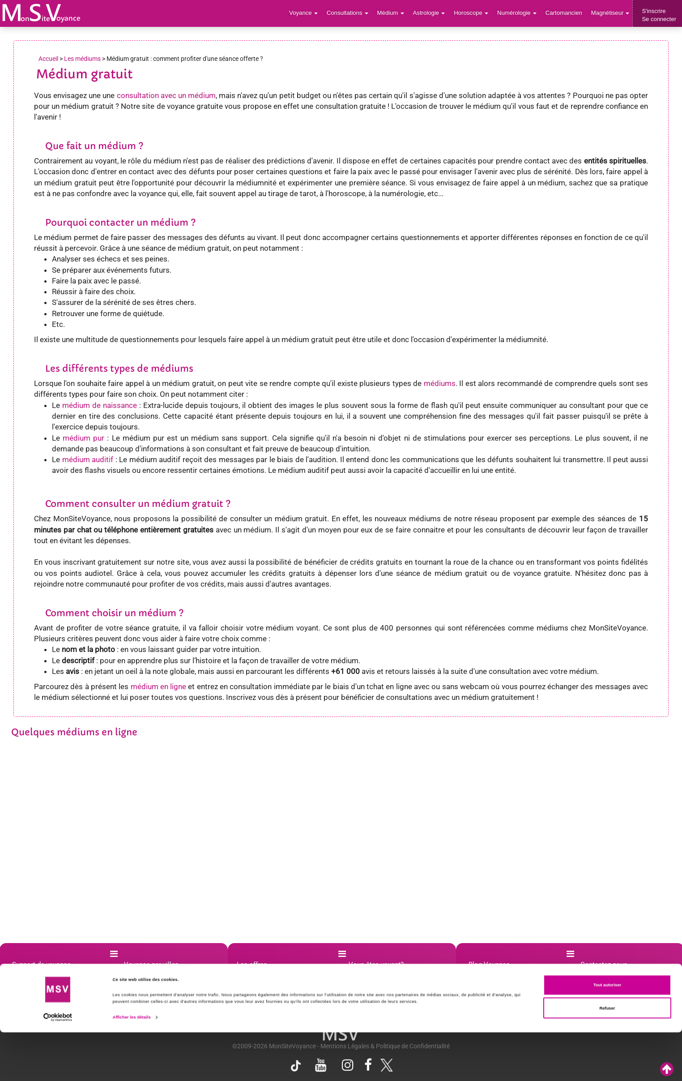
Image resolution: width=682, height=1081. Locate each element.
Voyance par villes (151, 965)
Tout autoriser (607, 1034)
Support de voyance (41, 965)
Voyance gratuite (265, 1003)
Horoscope (473, 13)
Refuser (607, 1057)
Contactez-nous (603, 965)
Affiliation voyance (380, 984)
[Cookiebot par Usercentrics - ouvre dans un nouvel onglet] (58, 1066)
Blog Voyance (489, 965)
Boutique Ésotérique (271, 974)
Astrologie (431, 13)
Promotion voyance (269, 984)
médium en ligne (159, 686)
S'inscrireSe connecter (659, 15)
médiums (440, 383)
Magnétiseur (611, 13)
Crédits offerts (262, 994)
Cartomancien (564, 13)
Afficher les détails (132, 1066)
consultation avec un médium (166, 95)
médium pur (83, 437)
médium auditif (88, 459)
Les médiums (82, 58)
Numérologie (518, 13)
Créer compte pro (378, 974)
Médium (392, 13)
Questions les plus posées (51, 974)
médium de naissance (99, 405)
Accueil (48, 58)
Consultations (350, 13)
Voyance (307, 13)
